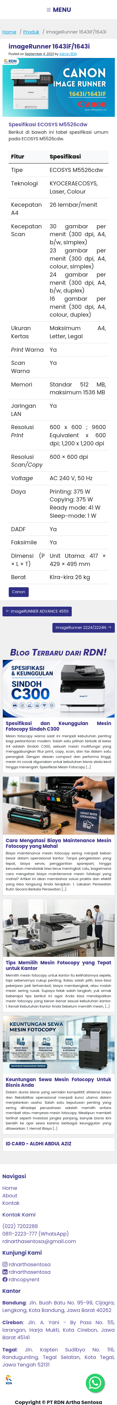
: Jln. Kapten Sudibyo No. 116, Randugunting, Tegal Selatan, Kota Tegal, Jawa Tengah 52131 (58, 1357)
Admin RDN (68, 54)
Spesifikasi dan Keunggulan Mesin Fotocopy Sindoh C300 (58, 726)
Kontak (11, 1203)
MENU (58, 9)
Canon (18, 591)
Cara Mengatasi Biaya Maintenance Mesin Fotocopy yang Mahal (58, 843)
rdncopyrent (23, 1279)
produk (31, 32)
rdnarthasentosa (29, 1264)
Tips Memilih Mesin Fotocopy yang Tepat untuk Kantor (58, 965)
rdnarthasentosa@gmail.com (39, 1241)
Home (9, 32)
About (9, 1195)
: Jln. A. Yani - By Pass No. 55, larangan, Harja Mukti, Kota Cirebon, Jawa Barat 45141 (58, 1330)
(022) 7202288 (20, 1226)
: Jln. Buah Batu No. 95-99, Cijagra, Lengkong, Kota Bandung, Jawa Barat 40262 (58, 1306)
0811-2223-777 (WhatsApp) (35, 1233)
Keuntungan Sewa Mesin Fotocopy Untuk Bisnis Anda (58, 1082)
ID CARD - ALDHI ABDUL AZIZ (39, 1143)
